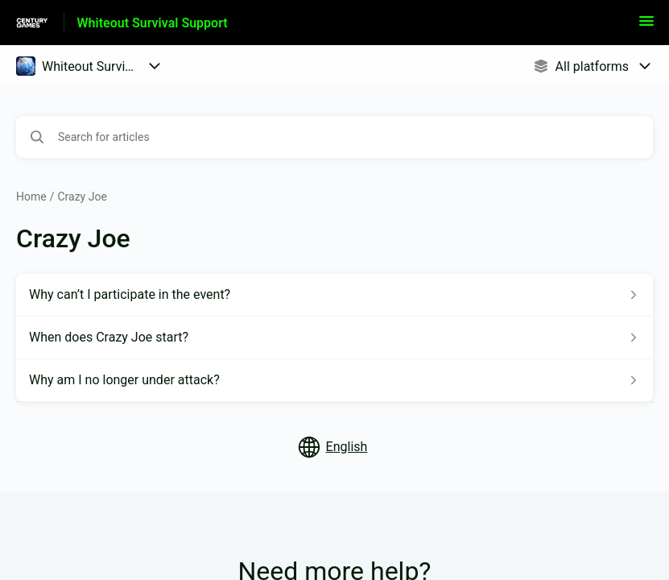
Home (31, 196)
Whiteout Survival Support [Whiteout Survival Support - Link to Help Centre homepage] (152, 23)
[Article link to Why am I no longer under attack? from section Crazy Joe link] (334, 380)
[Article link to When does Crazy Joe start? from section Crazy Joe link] (334, 337)
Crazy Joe (81, 196)
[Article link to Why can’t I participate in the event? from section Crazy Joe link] (334, 294)
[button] (646, 26)
